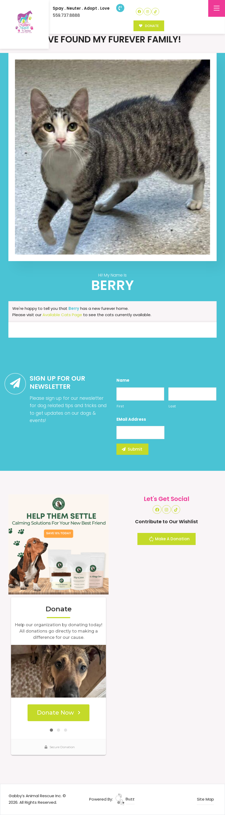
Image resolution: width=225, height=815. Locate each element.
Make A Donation (169, 539)
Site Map (205, 799)
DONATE (149, 26)
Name (122, 380)
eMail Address (131, 419)
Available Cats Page (62, 314)
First (120, 406)
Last (172, 406)
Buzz (125, 799)
